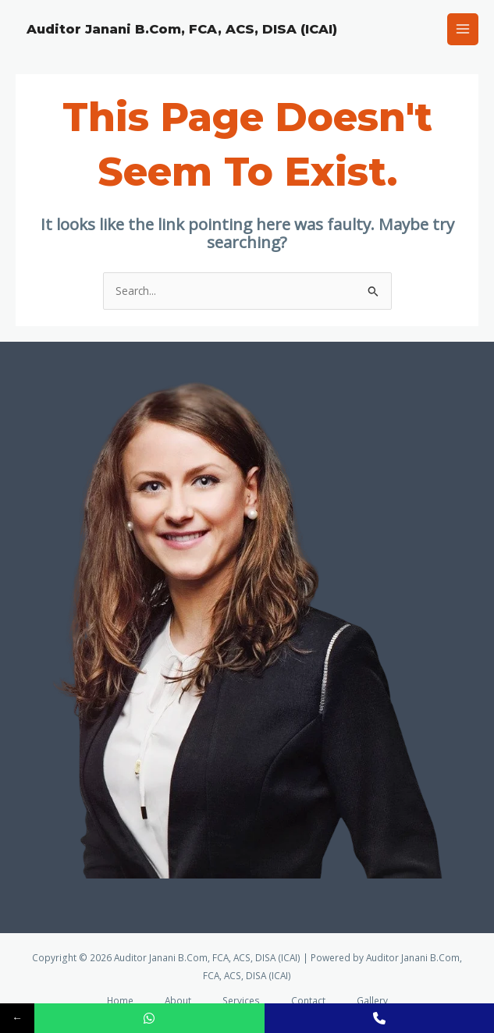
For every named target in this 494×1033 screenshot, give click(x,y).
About (178, 1000)
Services (241, 1000)
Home (120, 1000)
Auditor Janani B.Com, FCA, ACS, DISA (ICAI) (182, 29)
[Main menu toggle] (463, 29)
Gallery (372, 1000)
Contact (308, 1000)
